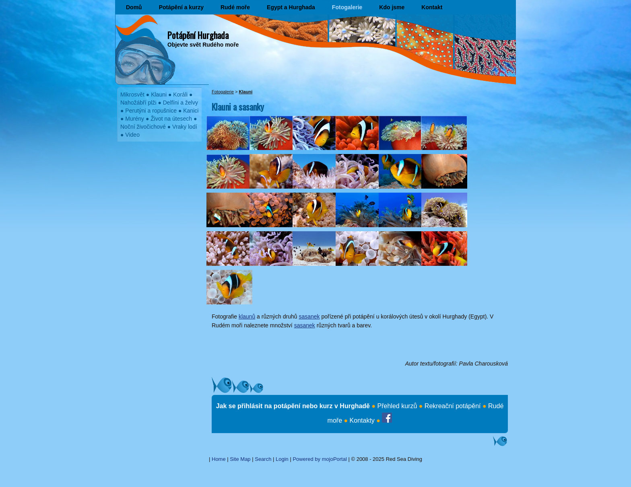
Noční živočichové (143, 126)
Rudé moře (235, 7)
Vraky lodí (184, 126)
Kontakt (431, 7)
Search (263, 459)
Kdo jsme (391, 7)
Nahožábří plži (138, 102)
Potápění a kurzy (181, 7)
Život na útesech (171, 118)
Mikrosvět (132, 94)
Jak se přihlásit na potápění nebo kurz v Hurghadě (293, 406)
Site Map (240, 459)
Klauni (159, 94)
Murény (134, 118)
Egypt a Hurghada (291, 7)
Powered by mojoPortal (319, 459)
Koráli (180, 94)
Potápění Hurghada (198, 35)
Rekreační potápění (453, 406)
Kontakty (362, 420)
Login (282, 459)
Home (219, 459)
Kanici (190, 110)
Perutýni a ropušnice (151, 110)
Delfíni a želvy (180, 102)
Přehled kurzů (397, 406)
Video (132, 135)
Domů (134, 7)
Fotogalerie (347, 7)
